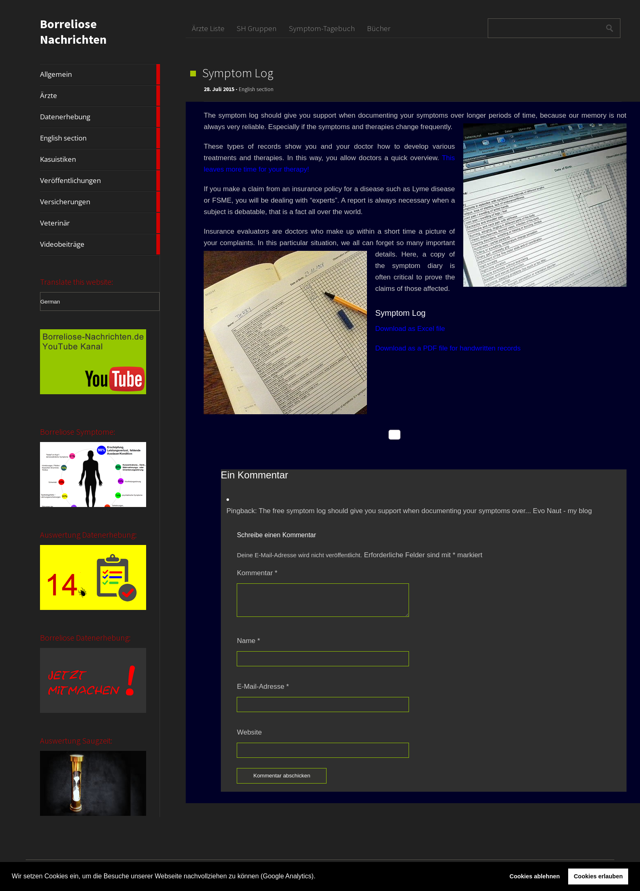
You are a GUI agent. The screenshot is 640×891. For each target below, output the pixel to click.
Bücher (378, 28)
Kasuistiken (100, 159)
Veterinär (100, 223)
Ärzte (100, 95)
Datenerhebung (100, 117)
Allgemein (100, 74)
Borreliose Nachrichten (73, 31)
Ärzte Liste (208, 28)
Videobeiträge (100, 244)
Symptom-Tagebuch (322, 28)
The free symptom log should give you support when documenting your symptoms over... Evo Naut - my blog (425, 511)
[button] (318, 877)
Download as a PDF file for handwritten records (447, 348)
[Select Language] (100, 301)
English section (100, 138)
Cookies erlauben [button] (598, 876)
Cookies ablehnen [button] (534, 876)
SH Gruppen (257, 28)
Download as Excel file (410, 329)
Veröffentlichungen (100, 180)
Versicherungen (100, 202)
